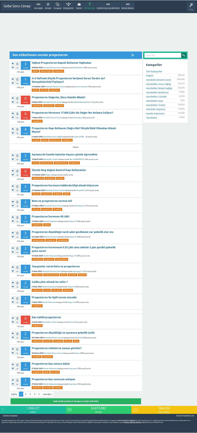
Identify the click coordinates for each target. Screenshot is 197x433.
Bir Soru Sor (90, 8)
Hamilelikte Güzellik (156, 96)
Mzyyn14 (72, 221)
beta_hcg (44, 90)
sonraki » (47, 394)
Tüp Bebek (151, 117)
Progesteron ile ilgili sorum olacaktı (54, 297)
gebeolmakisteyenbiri (81, 102)
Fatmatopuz (79, 206)
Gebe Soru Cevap (17, 6)
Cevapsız (57, 8)
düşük (76, 341)
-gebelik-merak (46, 163)
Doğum (48, 175)
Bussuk (71, 322)
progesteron (58, 71)
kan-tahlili (72, 275)
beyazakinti (68, 290)
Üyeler (79, 8)
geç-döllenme (62, 240)
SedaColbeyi (78, 68)
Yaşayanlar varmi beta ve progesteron (56, 266)
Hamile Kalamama (51, 221)
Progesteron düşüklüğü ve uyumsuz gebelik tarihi (63, 332)
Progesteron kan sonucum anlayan (53, 379)
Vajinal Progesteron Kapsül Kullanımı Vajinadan (61, 62)
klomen (47, 290)
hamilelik (59, 106)
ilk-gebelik (57, 194)
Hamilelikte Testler (50, 159)
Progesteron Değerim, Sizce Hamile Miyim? (58, 97)
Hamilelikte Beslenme (157, 92)
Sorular (48, 8)
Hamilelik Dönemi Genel (52, 68)
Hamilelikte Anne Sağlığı (52, 137)
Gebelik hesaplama (10, 416)
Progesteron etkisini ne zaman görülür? (56, 348)
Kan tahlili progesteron (46, 317)
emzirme (60, 178)
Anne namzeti (81, 87)
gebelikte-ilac (55, 140)
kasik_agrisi (56, 290)
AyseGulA (78, 338)
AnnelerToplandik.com (185, 416)
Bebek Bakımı (127, 8)
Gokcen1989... (79, 137)
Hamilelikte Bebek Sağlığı (159, 88)
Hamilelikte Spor (154, 101)
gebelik (35, 71)
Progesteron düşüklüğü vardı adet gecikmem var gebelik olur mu (73, 231)
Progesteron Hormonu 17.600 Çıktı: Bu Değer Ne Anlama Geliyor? (72, 112)
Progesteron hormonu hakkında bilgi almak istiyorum (65, 185)
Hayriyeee (73, 369)
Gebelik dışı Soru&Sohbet (108, 8)
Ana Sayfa (38, 8)
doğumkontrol (38, 178)
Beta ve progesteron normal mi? (52, 200)
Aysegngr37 (77, 271)
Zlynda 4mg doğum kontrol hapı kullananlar (59, 170)
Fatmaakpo (77, 118)
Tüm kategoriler (154, 71)
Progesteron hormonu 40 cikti (50, 216)
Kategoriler (68, 8)
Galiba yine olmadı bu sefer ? (50, 281)
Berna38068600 (76, 159)
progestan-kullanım (51, 275)
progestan (57, 387)
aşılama (36, 163)
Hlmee (77, 353)
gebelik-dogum (46, 71)
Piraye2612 (80, 190)
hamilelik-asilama (61, 163)
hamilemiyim (48, 106)
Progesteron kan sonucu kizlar (51, 363)
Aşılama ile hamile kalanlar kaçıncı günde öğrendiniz (64, 154)
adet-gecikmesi (38, 240)
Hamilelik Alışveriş (155, 109)
